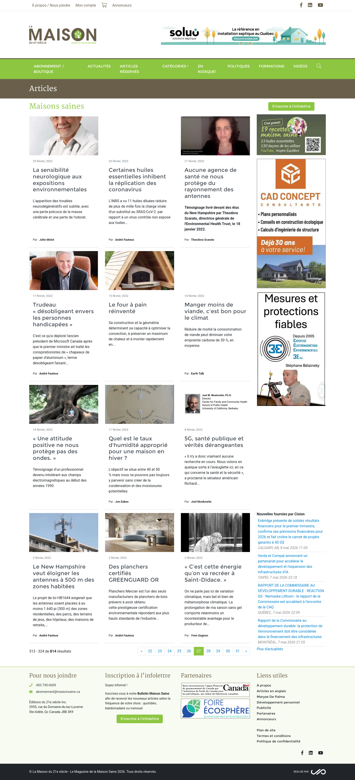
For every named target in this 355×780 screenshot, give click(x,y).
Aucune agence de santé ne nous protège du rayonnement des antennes (211, 183)
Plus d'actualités (270, 649)
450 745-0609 (46, 685)
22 (150, 651)
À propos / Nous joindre (51, 5)
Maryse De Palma (271, 697)
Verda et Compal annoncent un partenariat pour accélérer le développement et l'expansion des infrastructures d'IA (285, 564)
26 (189, 651)
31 (238, 651)
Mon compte (86, 5)
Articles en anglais (271, 691)
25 (179, 651)
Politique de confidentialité (278, 741)
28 (208, 651)
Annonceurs (266, 719)
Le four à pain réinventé (128, 307)
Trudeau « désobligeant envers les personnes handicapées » (63, 314)
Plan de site (266, 730)
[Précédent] (141, 651)
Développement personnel (278, 702)
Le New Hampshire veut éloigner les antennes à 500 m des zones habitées (63, 576)
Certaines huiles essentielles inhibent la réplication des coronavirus (137, 180)
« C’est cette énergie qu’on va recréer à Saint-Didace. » (213, 573)
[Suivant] (246, 651)
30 (228, 651)
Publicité (264, 708)
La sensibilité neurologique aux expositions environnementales (60, 180)
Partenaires (266, 713)
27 (199, 651)
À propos (264, 685)
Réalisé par (301, 771)
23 (160, 651)
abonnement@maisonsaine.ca (58, 692)
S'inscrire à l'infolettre (291, 106)
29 (218, 651)
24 (170, 651)
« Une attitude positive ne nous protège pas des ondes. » (56, 448)
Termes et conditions (274, 736)
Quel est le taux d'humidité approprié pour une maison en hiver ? (138, 448)
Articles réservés (129, 69)
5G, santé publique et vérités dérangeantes (214, 441)
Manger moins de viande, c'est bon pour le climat (215, 311)
